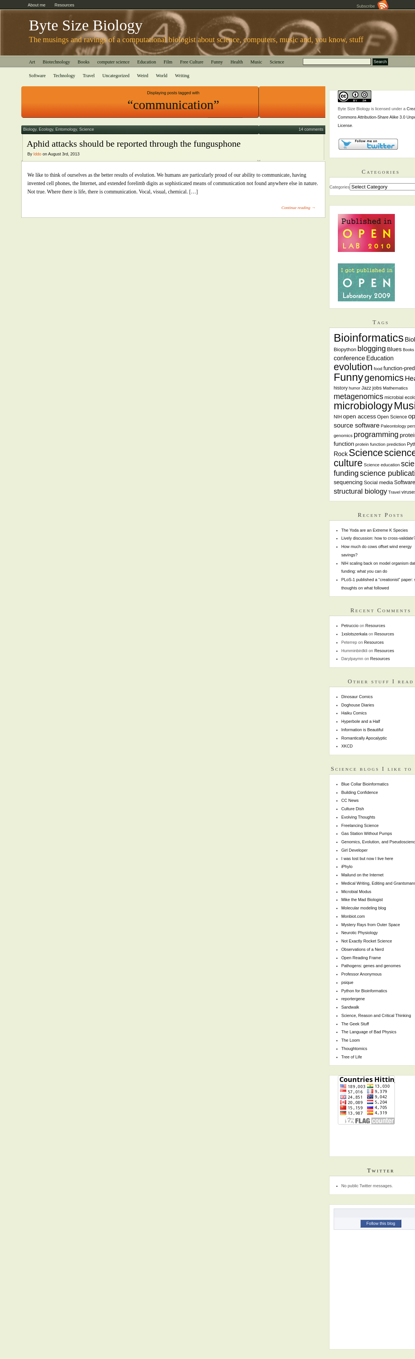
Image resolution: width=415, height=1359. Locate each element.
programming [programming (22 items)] (375, 434)
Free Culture (192, 62)
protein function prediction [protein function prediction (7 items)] (380, 444)
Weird (143, 75)
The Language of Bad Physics (368, 1032)
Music (256, 62)
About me (37, 5)
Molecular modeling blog (363, 908)
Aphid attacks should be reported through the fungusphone (134, 144)
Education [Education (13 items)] (380, 358)
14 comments (311, 129)
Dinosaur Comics (357, 696)
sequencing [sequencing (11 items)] (348, 482)
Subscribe (372, 6)
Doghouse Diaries (357, 705)
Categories (339, 187)
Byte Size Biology (86, 25)
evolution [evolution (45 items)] (353, 366)
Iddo (37, 154)
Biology (29, 129)
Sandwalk (350, 1007)
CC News (350, 800)
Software (37, 75)
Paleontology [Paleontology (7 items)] (393, 426)
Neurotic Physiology (359, 932)
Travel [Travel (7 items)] (394, 492)
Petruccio (349, 625)
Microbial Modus (356, 891)
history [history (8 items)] (341, 388)
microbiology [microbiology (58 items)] (363, 406)
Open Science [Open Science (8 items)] (392, 417)
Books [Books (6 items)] (408, 349)
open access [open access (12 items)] (359, 416)
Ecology (46, 129)
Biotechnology (56, 62)
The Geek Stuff (355, 1024)
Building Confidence (359, 792)
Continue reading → (298, 207)
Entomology (66, 129)
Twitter (380, 1170)
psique (347, 982)
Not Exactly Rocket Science (366, 941)
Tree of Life (351, 1057)
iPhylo (347, 866)
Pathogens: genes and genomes (371, 965)
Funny (217, 62)
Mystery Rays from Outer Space (370, 924)
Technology (64, 75)
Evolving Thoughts (358, 817)
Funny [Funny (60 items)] (348, 377)
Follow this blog (380, 1223)
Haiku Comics (354, 713)
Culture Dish (352, 808)
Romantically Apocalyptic (364, 738)
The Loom (350, 1040)
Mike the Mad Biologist (362, 899)
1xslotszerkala (354, 634)
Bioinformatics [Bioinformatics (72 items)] (369, 337)
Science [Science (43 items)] (366, 452)
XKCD (347, 746)
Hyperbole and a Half (360, 721)
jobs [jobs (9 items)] (377, 388)
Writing (182, 75)
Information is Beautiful (362, 729)
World (161, 75)
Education (146, 62)
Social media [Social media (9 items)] (378, 482)
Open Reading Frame (361, 957)
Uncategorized (115, 75)
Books (83, 62)
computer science (113, 62)
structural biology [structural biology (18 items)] (360, 491)
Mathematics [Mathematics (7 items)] (395, 388)
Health (236, 62)
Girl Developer (354, 850)
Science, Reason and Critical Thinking (376, 1015)
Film (168, 62)
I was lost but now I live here (367, 858)
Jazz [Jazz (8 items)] (366, 388)
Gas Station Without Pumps (366, 833)
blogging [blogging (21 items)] (372, 348)
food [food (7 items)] (378, 368)
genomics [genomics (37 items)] (384, 377)
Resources (64, 5)
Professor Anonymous (361, 974)
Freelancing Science (360, 825)
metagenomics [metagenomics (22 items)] (358, 396)
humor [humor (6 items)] (354, 388)
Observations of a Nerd (362, 949)
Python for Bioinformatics (364, 990)
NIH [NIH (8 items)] (338, 417)
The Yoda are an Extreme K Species (374, 530)
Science (277, 62)
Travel (89, 75)
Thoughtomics (354, 1048)
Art (32, 62)
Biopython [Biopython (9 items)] (345, 349)
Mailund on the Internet (362, 875)
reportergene (353, 998)
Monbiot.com (353, 916)
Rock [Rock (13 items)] (341, 453)
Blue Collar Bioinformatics (365, 784)
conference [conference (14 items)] (349, 358)
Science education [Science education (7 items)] (382, 465)
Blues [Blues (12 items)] (394, 349)
